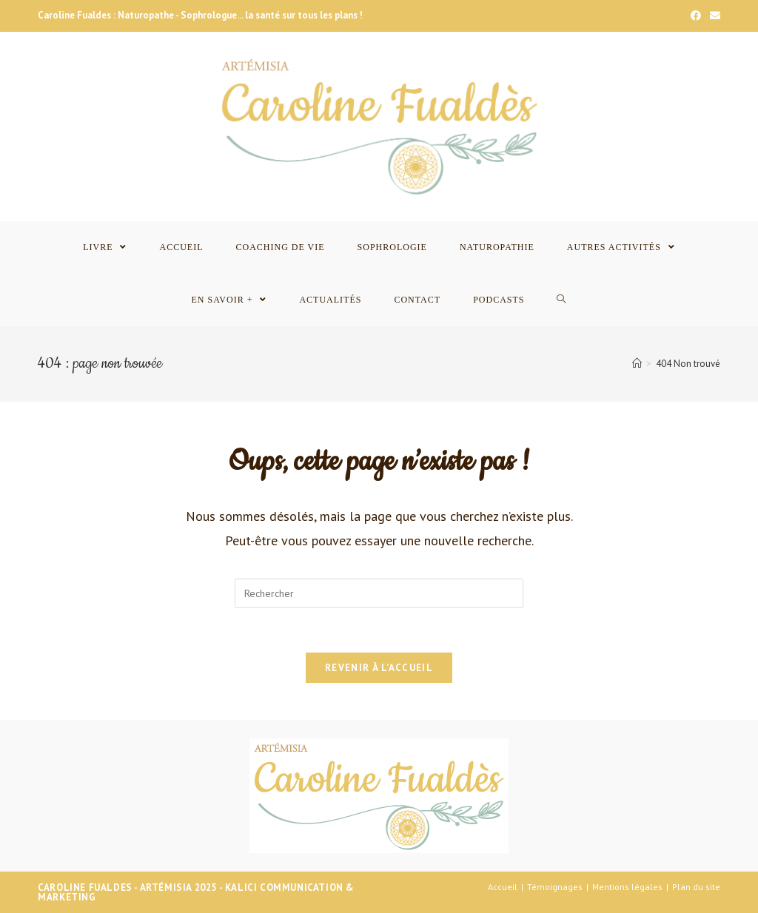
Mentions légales (627, 886)
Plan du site (696, 886)
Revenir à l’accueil (379, 667)
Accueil (502, 886)
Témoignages (555, 886)
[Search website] (561, 300)
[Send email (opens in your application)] (712, 15)
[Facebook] (695, 15)
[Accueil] (637, 363)
